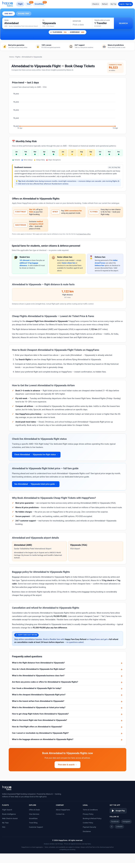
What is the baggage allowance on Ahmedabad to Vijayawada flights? (42, 739)
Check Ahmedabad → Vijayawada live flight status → (36, 454)
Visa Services (34, 814)
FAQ (3, 827)
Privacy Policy (88, 814)
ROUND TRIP (23, 14)
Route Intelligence (9, 814)
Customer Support (36, 827)
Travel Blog (33, 823)
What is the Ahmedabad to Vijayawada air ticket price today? (38, 707)
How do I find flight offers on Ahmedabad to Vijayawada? (37, 726)
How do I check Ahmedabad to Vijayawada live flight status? (38, 669)
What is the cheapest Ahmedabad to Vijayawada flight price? (39, 694)
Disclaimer (87, 831)
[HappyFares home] (7, 4)
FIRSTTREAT (20, 212)
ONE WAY (8, 14)
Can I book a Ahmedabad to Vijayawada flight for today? (36, 688)
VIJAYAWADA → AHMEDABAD (67, 32)
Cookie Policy (88, 823)
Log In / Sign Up (125, 4)
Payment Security (89, 827)
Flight (20, 4)
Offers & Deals (34, 810)
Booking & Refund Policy (92, 818)
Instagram (126, 821)
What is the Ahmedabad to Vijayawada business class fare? (38, 675)
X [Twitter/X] (111, 827)
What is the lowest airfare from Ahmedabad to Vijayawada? (38, 701)
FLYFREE (94, 212)
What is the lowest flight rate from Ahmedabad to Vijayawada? (39, 720)
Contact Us (60, 814)
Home (11, 57)
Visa (29, 3)
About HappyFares (63, 810)
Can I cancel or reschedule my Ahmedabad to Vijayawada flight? (40, 733)
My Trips (5, 823)
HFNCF (55, 212)
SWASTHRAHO (20, 225)
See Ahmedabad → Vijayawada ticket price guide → (35, 484)
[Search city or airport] (21, 25)
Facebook (115, 821)
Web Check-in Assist (10, 818)
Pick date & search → (67, 764)
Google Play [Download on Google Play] (118, 810)
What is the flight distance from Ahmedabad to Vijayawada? (38, 663)
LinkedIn (119, 827)
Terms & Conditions (90, 810)
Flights (17, 57)
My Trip (113, 4)
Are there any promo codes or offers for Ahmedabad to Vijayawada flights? (45, 682)
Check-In (95, 4)
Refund (104, 4)
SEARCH (123, 23)
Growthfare (40, 3)
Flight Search (7, 810)
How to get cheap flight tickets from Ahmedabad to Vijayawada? (40, 714)
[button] (103, 23)
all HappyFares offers (84, 234)
